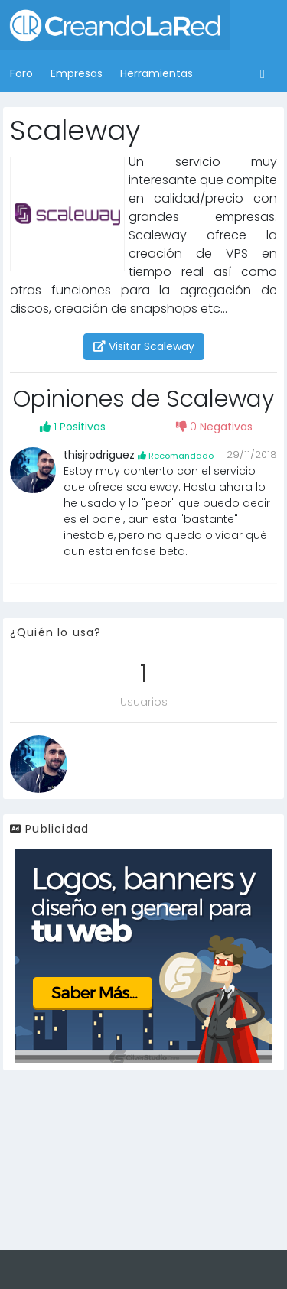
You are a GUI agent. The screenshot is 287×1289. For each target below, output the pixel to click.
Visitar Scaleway (143, 346)
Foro (21, 73)
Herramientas (156, 73)
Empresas (77, 73)
